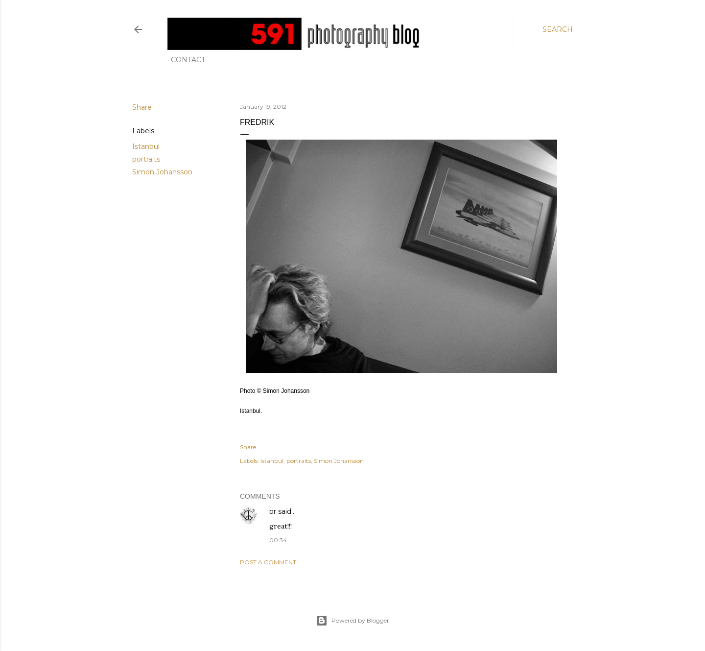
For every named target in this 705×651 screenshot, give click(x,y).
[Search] (557, 29)
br (272, 511)
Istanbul (146, 146)
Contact (188, 59)
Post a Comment (268, 562)
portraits (146, 159)
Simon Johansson (162, 172)
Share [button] (142, 107)
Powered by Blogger (352, 621)
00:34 (278, 540)
